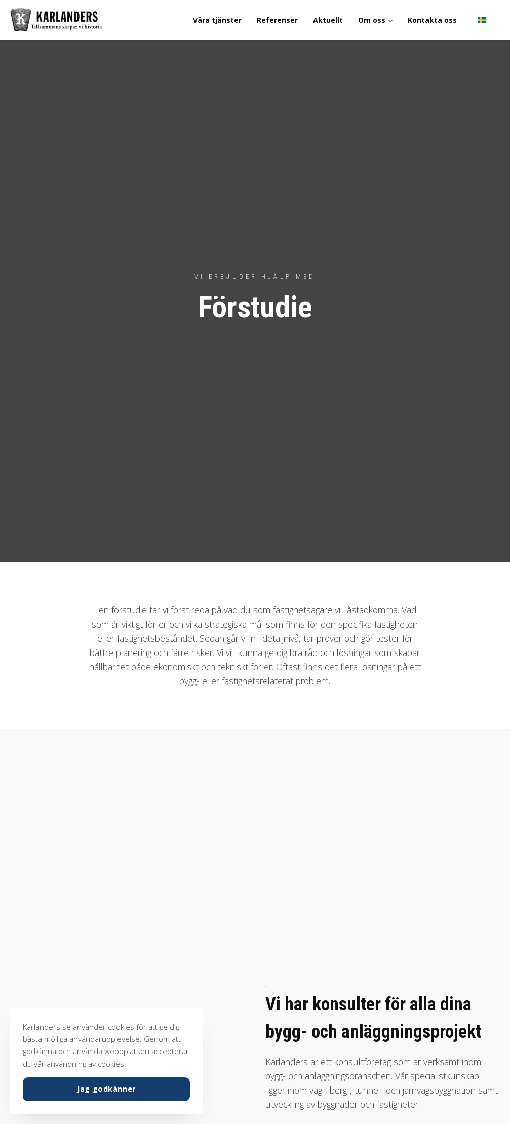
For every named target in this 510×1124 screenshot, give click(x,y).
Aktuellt (328, 20)
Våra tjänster (217, 20)
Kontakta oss (432, 20)
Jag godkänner (106, 1089)
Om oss (375, 20)
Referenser (277, 20)
